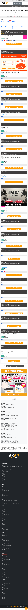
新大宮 (4, 550)
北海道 (3, 467)
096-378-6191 (4, 161)
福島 (11, 484)
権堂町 (7, 524)
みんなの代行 (4, 85)
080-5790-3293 (4, 296)
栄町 (15, 500)
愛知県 (3, 530)
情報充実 (8, 21)
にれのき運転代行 (5, 172)
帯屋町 (4, 579)
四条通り (4, 542)
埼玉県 (3, 496)
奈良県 (3, 549)
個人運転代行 (4, 234)
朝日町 (4, 559)
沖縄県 (3, 602)
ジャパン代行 (8, 31)
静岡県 (3, 528)
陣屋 (13, 484)
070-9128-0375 (4, 73)
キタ (3, 545)
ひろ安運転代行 (7, 412)
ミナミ (6, 545)
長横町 (6, 471)
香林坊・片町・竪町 (6, 516)
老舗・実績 (13, 21)
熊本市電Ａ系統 (25, 5)
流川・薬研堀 (7, 566)
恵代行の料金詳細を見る (14, 260)
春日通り (6, 521)
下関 (3, 569)
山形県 (3, 480)
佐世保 (6, 590)
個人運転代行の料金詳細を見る (14, 247)
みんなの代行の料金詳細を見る (14, 94)
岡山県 (3, 563)
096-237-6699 (4, 115)
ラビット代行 (4, 124)
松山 (3, 603)
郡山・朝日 (4, 484)
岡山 (3, 564)
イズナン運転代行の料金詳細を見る (14, 345)
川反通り (4, 479)
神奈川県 (3, 504)
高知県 (3, 578)
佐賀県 (3, 586)
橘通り (7, 598)
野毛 (3, 505)
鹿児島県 (3, 599)
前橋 (3, 495)
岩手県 (3, 472)
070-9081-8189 (4, 355)
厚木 (11, 505)
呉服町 (4, 529)
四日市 (4, 537)
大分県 (3, 594)
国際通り (6, 603)
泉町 (8, 492)
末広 (23, 468)
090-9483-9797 (4, 225)
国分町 (4, 476)
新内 (3, 553)
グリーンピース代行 (5, 306)
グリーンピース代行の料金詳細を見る (14, 315)
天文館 (4, 600)
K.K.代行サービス (7, 417)
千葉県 (3, 499)
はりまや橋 (7, 579)
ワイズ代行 (6, 437)
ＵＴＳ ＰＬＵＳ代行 (6, 111)
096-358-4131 (4, 283)
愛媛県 (3, 575)
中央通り (4, 524)
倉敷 (5, 564)
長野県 (3, 523)
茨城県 (3, 489)
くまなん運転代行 (5, 154)
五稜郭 (21, 468)
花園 (12, 468)
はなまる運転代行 (5, 51)
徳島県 (3, 570)
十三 (8, 545)
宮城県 (3, 475)
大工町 (4, 490)
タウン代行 (6, 439)
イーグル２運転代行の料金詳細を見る (14, 302)
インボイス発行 (10, 26)
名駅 (4, 531)
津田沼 (14, 500)
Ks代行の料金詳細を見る (14, 363)
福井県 (3, 518)
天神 (7, 585)
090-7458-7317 (4, 144)
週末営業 (10, 28)
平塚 (9, 505)
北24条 (7, 468)
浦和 (7, 497)
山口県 (3, 568)
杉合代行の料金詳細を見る (14, 217)
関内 (5, 505)
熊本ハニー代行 (4, 264)
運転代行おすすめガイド (18, 5)
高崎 (5, 495)
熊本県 (22, 5)
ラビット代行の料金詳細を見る (14, 137)
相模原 (14, 505)
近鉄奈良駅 (7, 550)
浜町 (8, 590)
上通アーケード (5, 593)
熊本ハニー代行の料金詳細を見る (14, 276)
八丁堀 (4, 566)
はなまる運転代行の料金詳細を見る (14, 81)
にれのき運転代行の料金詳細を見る (14, 183)
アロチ (6, 553)
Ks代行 (2, 349)
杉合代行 (3, 187)
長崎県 (3, 589)
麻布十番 (12, 502)
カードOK (3, 26)
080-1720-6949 (4, 337)
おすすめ (3, 21)
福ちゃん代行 (4, 141)
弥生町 (6, 559)
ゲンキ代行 (3, 221)
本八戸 (4, 471)
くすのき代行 (7, 431)
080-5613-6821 (4, 209)
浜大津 (4, 540)
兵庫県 (3, 546)
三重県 (3, 536)
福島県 (3, 483)
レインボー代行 (7, 444)
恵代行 (2, 251)
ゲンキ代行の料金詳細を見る (14, 230)
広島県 (3, 565)
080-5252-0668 (4, 268)
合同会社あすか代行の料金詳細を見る (14, 107)
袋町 (9, 524)
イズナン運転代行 (5, 332)
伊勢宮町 (8, 561)
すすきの (4, 468)
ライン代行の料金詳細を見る (14, 328)
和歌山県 (3, 552)
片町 (3, 519)
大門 (18, 468)
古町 (3, 511)
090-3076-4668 (4, 239)
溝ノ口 (16, 505)
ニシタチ (4, 598)
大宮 (3, 497)
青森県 (3, 470)
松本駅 (12, 524)
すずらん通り (15, 468)
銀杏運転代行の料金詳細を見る (14, 289)
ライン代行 (3, 319)
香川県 (3, 573)
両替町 (6, 529)
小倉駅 (10, 585)
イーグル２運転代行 (5, 293)
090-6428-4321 (4, 89)
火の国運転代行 (7, 404)
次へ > (21, 368)
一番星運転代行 (7, 434)
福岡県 (3, 584)
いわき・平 (8, 484)
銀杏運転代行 (4, 280)
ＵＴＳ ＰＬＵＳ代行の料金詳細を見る (14, 120)
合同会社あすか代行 (5, 98)
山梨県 (3, 520)
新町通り (9, 471)
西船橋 (4, 500)
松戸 (6, 500)
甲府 (3, 521)
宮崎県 (3, 597)
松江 (3, 561)
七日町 (4, 481)
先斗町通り (8, 542)
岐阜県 (3, 525)
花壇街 (6, 502)
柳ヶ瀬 (4, 526)
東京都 (3, 501)
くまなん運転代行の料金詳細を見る (14, 168)
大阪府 (3, 544)
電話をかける (25, 38)
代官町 (6, 561)
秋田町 (4, 571)
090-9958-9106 (4, 129)
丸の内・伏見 (8, 531)
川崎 (7, 505)
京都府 (3, 541)
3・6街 (10, 468)
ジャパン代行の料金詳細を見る (14, 43)
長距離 (16, 26)
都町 (3, 595)
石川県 (3, 515)
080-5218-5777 (5, 37)
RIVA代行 (6, 442)
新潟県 (3, 510)
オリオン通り (5, 492)
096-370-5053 (4, 102)
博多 (3, 585)
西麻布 (4, 502)
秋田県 (3, 478)
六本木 (9, 502)
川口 (5, 497)
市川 (9, 500)
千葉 (11, 500)
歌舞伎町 (15, 502)
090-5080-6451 (4, 309)
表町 (7, 564)
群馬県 (3, 494)
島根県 (3, 560)
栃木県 (3, 491)
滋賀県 (3, 539)
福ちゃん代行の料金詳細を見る (14, 150)
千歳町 (9, 529)
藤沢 (18, 505)
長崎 (3, 590)
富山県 (3, 512)
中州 (5, 585)
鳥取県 (3, 558)
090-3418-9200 (4, 254)
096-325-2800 (4, 322)
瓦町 (3, 574)
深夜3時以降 (3, 28)
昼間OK (21, 26)
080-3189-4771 (4, 177)
